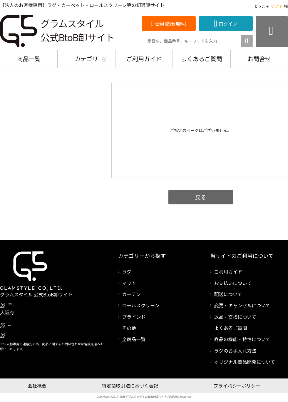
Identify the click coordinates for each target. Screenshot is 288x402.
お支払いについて (233, 282)
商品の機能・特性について (242, 339)
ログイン (228, 23)
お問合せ (259, 58)
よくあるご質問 (201, 58)
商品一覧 (29, 58)
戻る (200, 197)
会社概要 (37, 385)
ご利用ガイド (144, 58)
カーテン (131, 294)
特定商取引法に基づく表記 (130, 385)
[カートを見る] (272, 31)
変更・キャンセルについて (242, 305)
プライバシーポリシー (236, 385)
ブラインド (133, 316)
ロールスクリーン (140, 305)
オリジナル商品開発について (244, 361)
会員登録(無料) (171, 23)
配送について (228, 294)
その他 (129, 327)
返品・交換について (235, 316)
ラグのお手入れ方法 (235, 350)
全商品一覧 (133, 339)
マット (129, 282)
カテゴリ (86, 58)
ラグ (126, 271)
